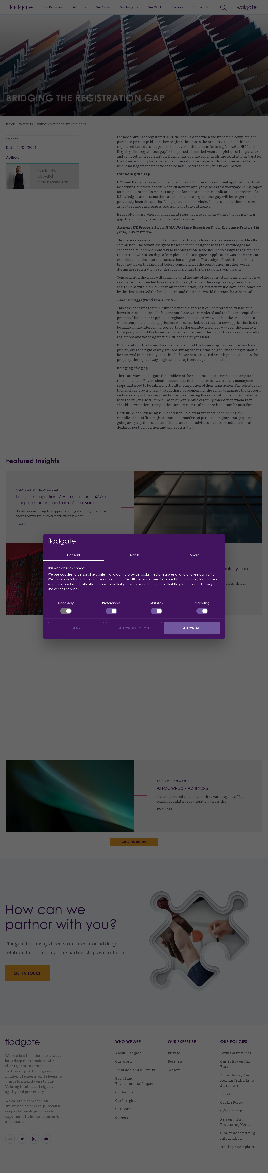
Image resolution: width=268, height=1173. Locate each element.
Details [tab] (134, 555)
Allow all (192, 628)
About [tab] (194, 555)
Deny (76, 628)
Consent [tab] (73, 555)
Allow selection (134, 628)
